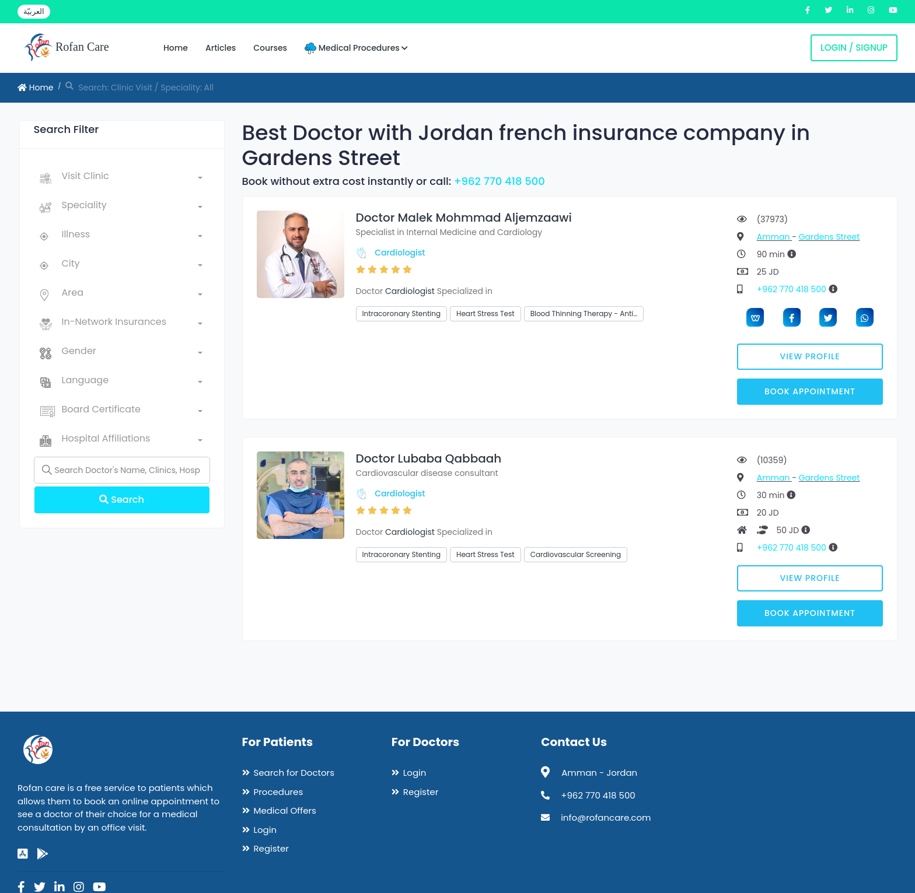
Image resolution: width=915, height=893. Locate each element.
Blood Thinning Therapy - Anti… (584, 313)
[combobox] (132, 178)
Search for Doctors (294, 772)
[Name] (122, 470)
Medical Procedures (356, 48)
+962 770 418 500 (499, 181)
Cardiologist (400, 252)
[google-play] (42, 854)
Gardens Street (829, 237)
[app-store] (23, 854)
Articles (220, 48)
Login (265, 830)
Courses (270, 48)
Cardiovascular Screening (575, 554)
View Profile (810, 356)
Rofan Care (66, 47)
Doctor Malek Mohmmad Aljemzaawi (464, 217)
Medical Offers (285, 810)
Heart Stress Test (485, 313)
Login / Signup (854, 47)
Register (271, 848)
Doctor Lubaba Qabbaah (429, 458)
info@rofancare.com (606, 817)
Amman (774, 237)
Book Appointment (809, 391)
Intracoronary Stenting (401, 313)
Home (175, 48)
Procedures (278, 792)
